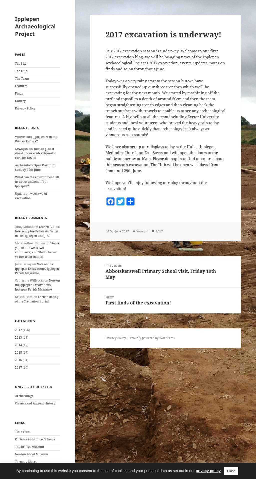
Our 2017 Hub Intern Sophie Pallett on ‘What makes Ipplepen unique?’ (37, 231)
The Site (20, 63)
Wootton (142, 231)
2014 (18, 345)
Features (21, 86)
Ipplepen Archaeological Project (35, 26)
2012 (18, 330)
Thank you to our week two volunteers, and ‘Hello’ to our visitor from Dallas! (37, 250)
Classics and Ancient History (35, 403)
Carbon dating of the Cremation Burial (36, 299)
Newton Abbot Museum (31, 454)
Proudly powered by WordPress (152, 338)
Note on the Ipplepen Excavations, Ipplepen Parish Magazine (37, 268)
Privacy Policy (25, 108)
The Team (22, 78)
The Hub (21, 71)
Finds (19, 93)
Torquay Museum (27, 462)
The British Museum (29, 447)
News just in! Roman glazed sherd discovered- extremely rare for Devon (35, 153)
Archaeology (24, 396)
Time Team (22, 432)
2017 (18, 367)
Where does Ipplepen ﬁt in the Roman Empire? (36, 139)
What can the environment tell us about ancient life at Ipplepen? (37, 181)
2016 (18, 360)
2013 (18, 337)
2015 (18, 352)
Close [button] (231, 471)
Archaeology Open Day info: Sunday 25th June (35, 167)
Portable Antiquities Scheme (35, 439)
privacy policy (208, 471)
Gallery (20, 101)
